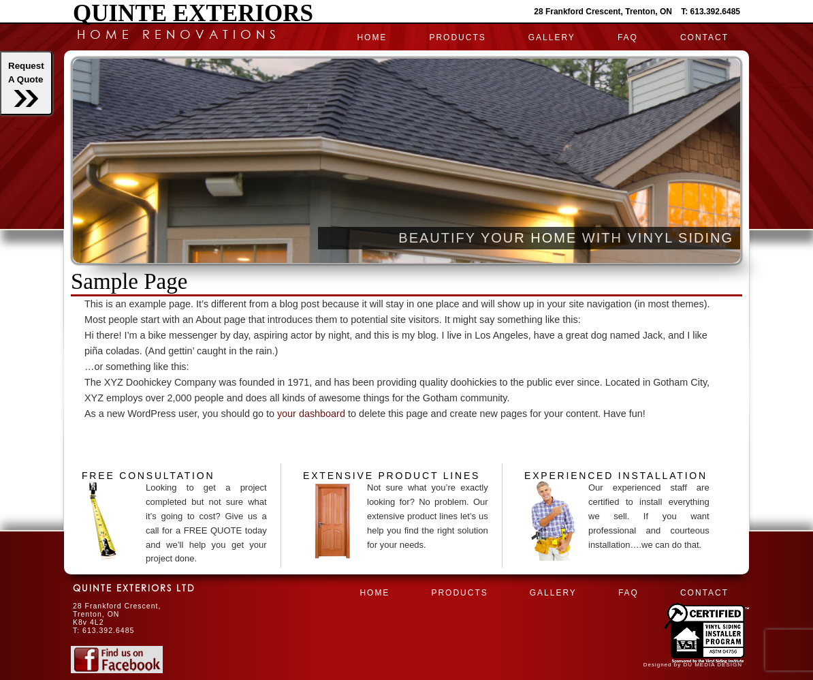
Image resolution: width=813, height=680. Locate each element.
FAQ (628, 37)
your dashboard (311, 413)
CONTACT (704, 37)
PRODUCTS (457, 37)
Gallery (551, 37)
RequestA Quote (26, 84)
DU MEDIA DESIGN (712, 665)
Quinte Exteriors (193, 13)
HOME (372, 37)
